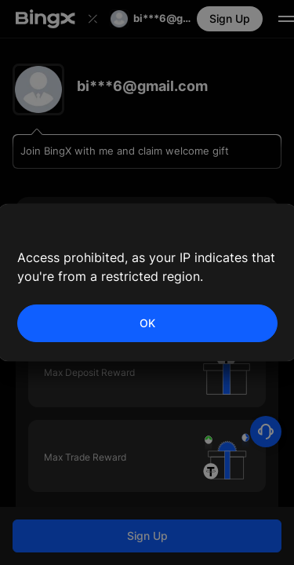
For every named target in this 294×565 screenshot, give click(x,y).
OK (147, 323)
